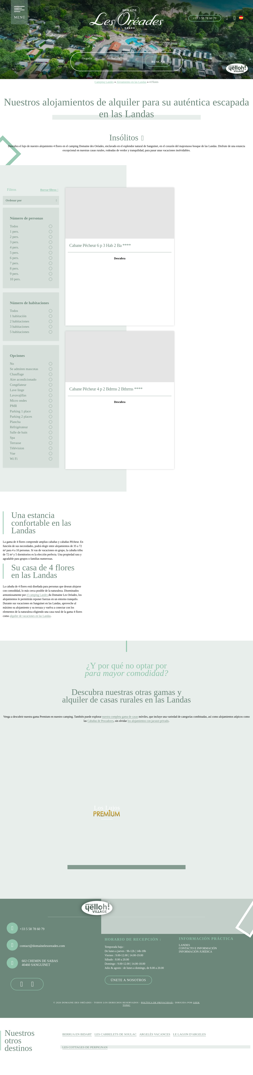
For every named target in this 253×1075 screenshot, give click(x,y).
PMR (13, 406)
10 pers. (15, 279)
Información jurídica (195, 951)
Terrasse (15, 443)
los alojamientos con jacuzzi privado (148, 720)
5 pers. (14, 252)
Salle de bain (18, 432)
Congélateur (18, 385)
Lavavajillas (18, 395)
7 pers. (14, 263)
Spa (12, 437)
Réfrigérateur (19, 427)
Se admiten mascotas (24, 369)
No (12, 363)
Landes (184, 945)
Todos (14, 226)
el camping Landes (37, 594)
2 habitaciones (19, 321)
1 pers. (14, 231)
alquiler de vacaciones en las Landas (30, 615)
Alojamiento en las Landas (131, 81)
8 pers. (14, 268)
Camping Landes (104, 81)
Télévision (17, 448)
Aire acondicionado (23, 379)
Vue (12, 453)
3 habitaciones (19, 326)
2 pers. (14, 237)
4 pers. (14, 247)
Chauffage (17, 374)
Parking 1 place (20, 411)
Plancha (15, 422)
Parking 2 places (21, 416)
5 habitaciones (19, 332)
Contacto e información (198, 948)
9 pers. (14, 274)
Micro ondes (18, 400)
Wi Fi (13, 459)
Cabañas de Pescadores (100, 720)
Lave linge (17, 390)
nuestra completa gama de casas (120, 716)
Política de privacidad (157, 1002)
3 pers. (14, 242)
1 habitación (18, 316)
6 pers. (14, 258)
